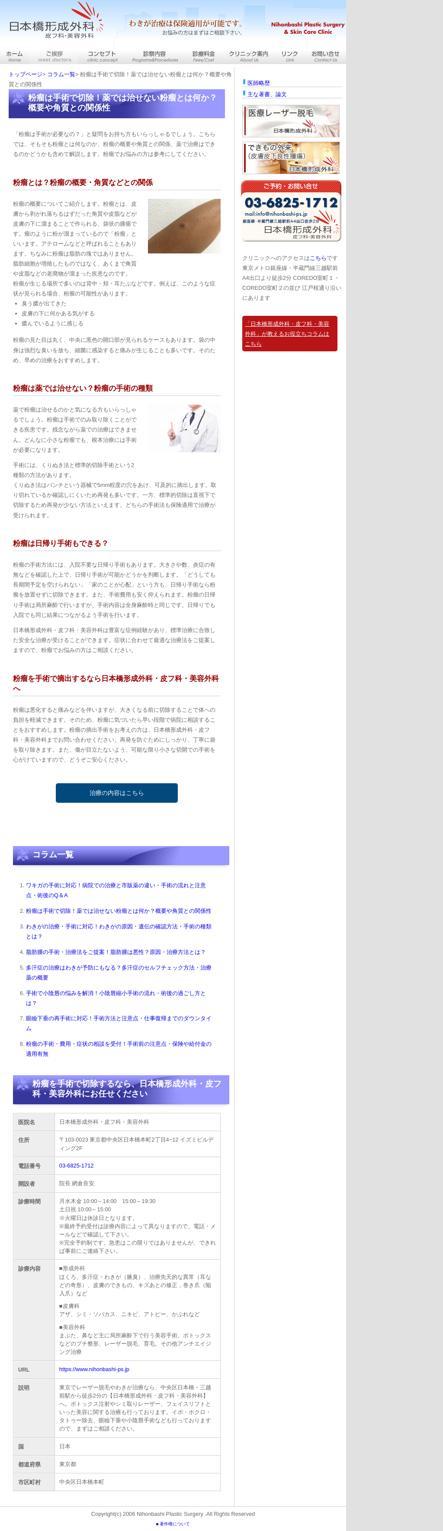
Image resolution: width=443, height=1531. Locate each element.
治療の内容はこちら (117, 792)
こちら (318, 258)
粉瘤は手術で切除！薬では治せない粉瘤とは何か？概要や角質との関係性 (119, 911)
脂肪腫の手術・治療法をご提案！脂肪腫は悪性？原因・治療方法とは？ (116, 952)
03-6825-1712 (76, 1165)
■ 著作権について (173, 1523)
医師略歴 (258, 83)
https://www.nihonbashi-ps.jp (94, 1369)
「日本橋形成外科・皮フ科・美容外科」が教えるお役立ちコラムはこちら (287, 334)
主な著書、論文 (267, 94)
